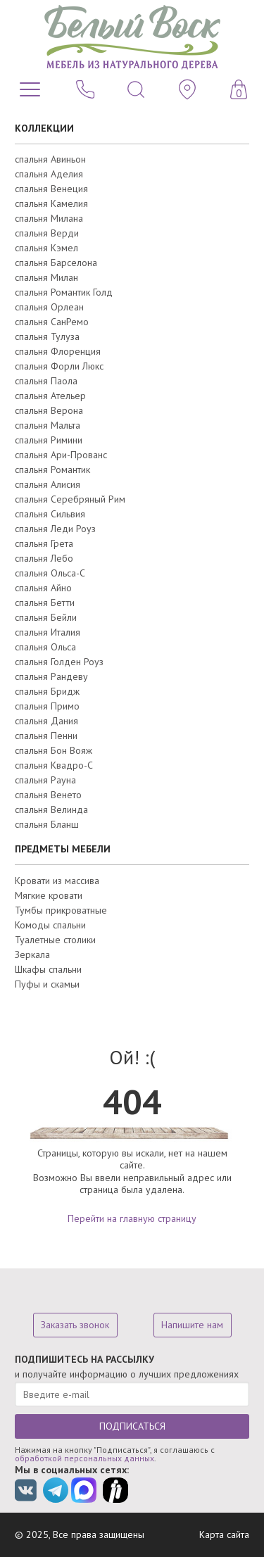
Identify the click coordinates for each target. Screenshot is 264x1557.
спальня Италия (47, 632)
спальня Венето (48, 794)
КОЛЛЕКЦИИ (44, 128)
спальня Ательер (50, 395)
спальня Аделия (49, 174)
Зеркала (32, 954)
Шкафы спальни (48, 969)
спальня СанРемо (52, 321)
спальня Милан (46, 277)
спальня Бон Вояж (53, 750)
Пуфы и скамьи (47, 984)
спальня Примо (47, 706)
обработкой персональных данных (84, 1458)
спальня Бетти (45, 602)
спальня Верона (49, 410)
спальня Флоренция (58, 351)
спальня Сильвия (50, 514)
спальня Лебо (44, 558)
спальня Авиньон (50, 159)
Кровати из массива (57, 880)
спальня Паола (46, 380)
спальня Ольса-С (50, 573)
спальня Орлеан (49, 307)
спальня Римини (48, 440)
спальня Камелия (51, 203)
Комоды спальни (50, 925)
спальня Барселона (56, 262)
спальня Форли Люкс (59, 366)
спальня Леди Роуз (55, 528)
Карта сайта (224, 1534)
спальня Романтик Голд (64, 292)
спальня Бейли (46, 617)
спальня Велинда (51, 809)
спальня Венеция (51, 188)
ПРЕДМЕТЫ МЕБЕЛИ (63, 849)
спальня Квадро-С (54, 765)
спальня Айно (43, 587)
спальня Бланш (47, 824)
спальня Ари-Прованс (61, 454)
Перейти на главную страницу (132, 1218)
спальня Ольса (45, 647)
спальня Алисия (47, 484)
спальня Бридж (47, 691)
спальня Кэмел (46, 247)
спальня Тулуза (47, 336)
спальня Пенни (46, 735)
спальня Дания (46, 720)
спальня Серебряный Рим (70, 499)
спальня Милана (49, 218)
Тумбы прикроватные (61, 910)
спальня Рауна (45, 780)
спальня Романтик (52, 469)
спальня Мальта (47, 425)
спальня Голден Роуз (59, 661)
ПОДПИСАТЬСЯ (132, 1426)
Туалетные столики (55, 939)
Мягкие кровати (48, 895)
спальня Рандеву (51, 676)
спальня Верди (47, 233)
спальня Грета (44, 543)
